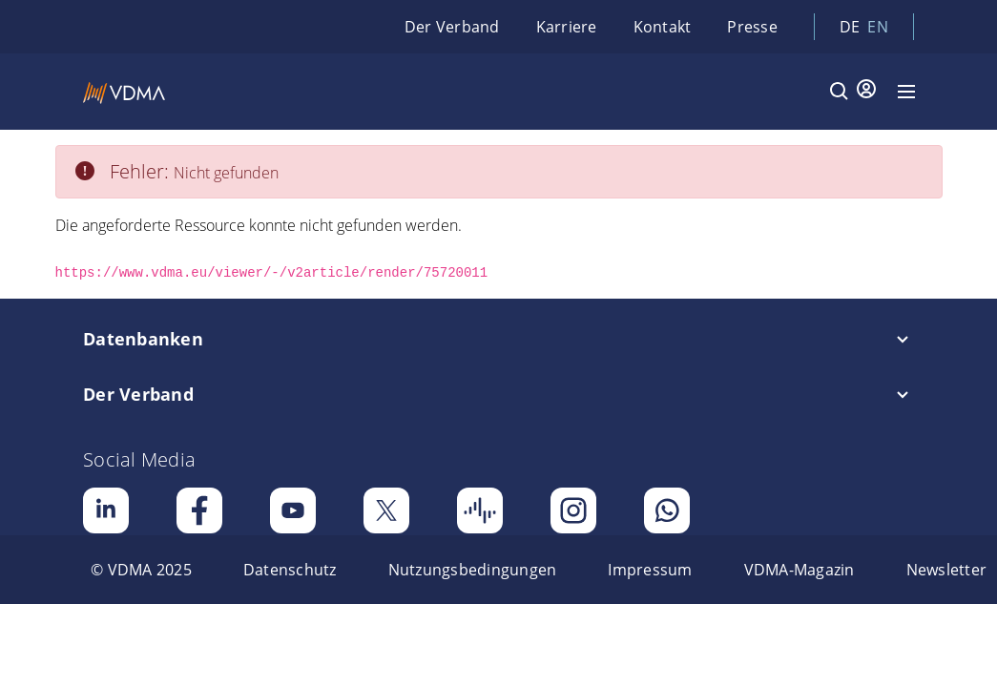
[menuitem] (141, 570)
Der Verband (452, 26)
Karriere (566, 26)
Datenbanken (143, 338)
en (877, 26)
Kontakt (663, 26)
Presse (752, 26)
